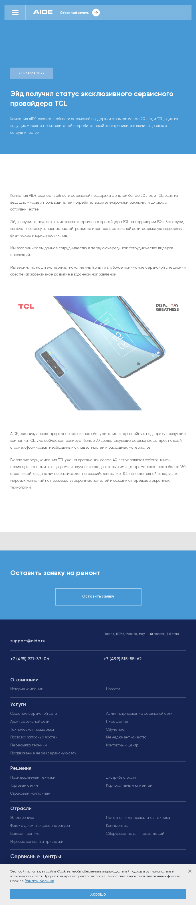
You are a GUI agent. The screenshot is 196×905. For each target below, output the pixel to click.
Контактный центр (122, 745)
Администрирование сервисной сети (139, 714)
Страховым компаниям (30, 793)
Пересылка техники (28, 745)
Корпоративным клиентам (129, 785)
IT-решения (117, 722)
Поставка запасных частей (34, 737)
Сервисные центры (35, 856)
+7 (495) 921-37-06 (29, 659)
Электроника (22, 818)
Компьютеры (117, 826)
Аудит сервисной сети (29, 722)
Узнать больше (39, 881)
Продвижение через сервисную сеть (43, 753)
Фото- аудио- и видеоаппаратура (40, 826)
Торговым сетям (24, 785)
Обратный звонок (80, 13)
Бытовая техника (25, 834)
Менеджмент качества (126, 737)
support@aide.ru (27, 641)
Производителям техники (32, 778)
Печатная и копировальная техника (138, 818)
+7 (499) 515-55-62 (123, 659)
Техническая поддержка (32, 730)
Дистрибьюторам (121, 778)
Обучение (115, 730)
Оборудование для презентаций (135, 834)
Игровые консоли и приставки (36, 842)
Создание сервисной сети (33, 714)
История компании (26, 689)
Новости (113, 689)
